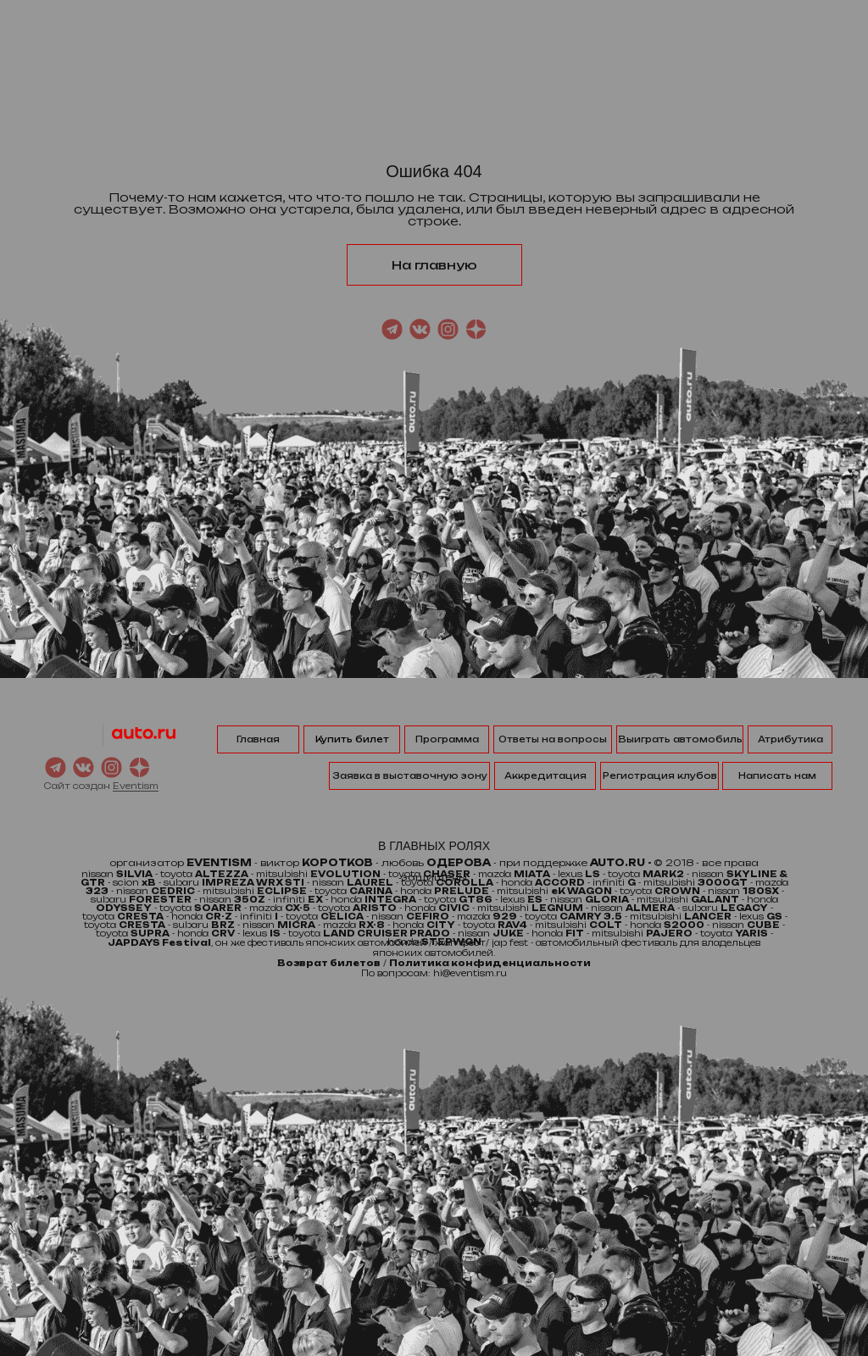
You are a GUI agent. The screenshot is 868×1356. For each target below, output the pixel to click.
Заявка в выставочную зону (409, 775)
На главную (434, 265)
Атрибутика (790, 739)
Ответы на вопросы (552, 739)
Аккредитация (545, 775)
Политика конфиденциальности (490, 963)
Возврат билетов (329, 963)
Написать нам (777, 775)
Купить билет (352, 739)
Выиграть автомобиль (680, 739)
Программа (447, 739)
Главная (258, 739)
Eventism (136, 786)
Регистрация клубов (660, 775)
